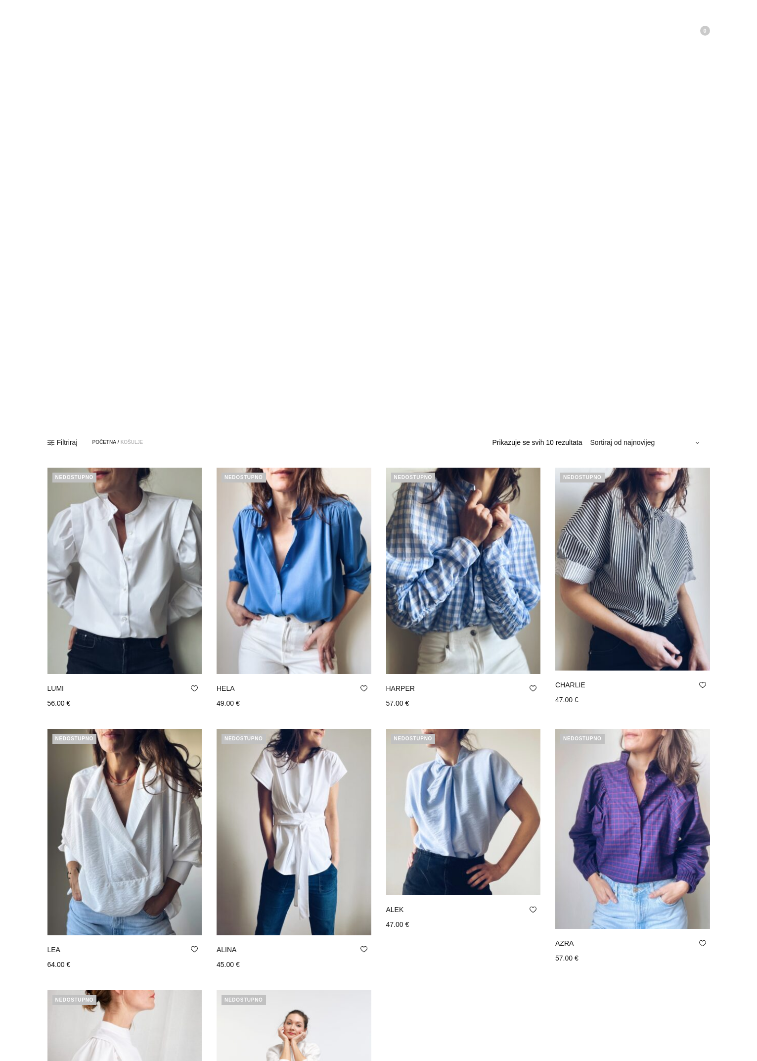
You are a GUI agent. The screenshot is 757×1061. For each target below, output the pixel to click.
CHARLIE (570, 685)
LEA (53, 950)
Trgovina (140, 27)
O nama (100, 27)
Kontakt (180, 27)
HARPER (400, 688)
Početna (60, 27)
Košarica (689, 31)
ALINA (226, 950)
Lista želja (644, 31)
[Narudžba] (646, 442)
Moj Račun (587, 31)
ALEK (395, 910)
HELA (226, 688)
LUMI (55, 688)
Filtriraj (62, 442)
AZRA (564, 943)
